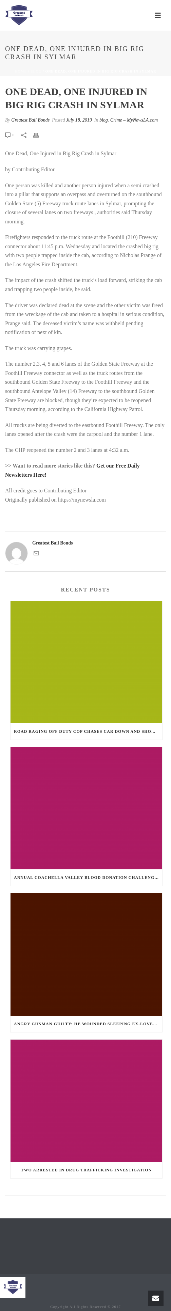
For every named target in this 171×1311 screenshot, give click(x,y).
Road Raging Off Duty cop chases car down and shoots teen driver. (88, 731)
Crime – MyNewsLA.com (134, 120)
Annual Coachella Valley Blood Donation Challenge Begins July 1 (88, 877)
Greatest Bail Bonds (30, 120)
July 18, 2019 (79, 120)
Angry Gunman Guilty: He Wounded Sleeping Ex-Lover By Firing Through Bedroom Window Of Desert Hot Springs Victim (88, 1024)
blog (36, 71)
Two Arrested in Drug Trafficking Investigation (86, 1170)
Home (21, 71)
